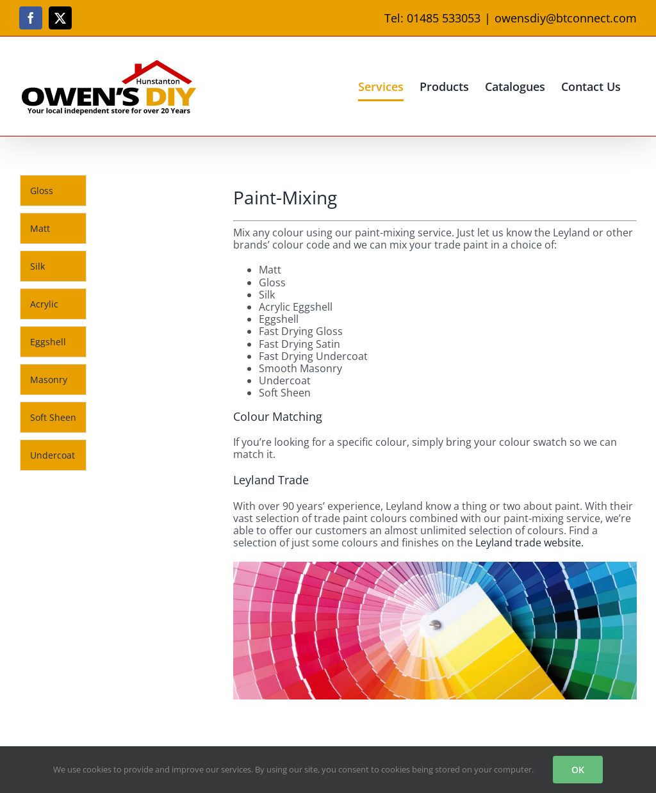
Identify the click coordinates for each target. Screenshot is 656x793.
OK (577, 770)
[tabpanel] (160, 326)
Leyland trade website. (529, 542)
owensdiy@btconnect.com (566, 18)
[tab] (53, 190)
